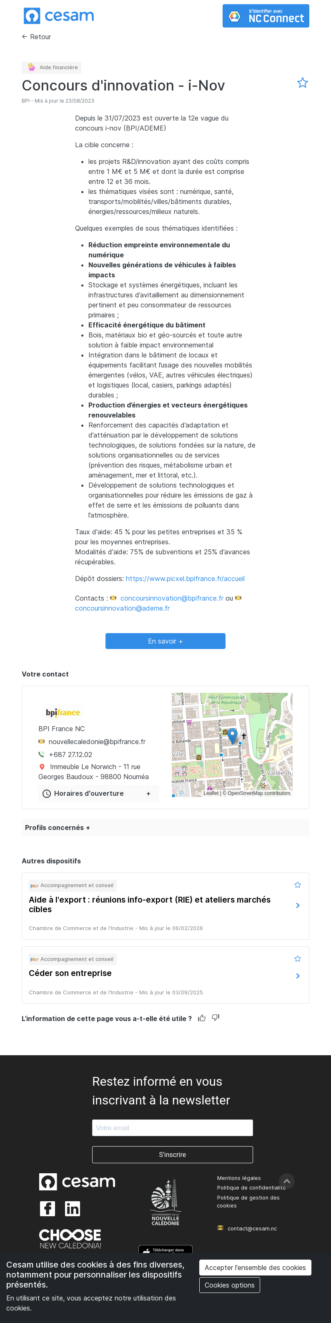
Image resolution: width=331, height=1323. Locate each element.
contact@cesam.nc (252, 1228)
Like (202, 1018)
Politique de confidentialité (251, 1188)
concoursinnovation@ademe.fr (122, 608)
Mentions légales (239, 1178)
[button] (232, 736)
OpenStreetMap (245, 793)
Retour (40, 37)
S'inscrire (172, 1155)
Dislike (215, 1018)
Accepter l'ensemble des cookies (255, 1267)
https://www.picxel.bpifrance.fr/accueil (185, 578)
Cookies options (230, 1285)
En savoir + (165, 641)
